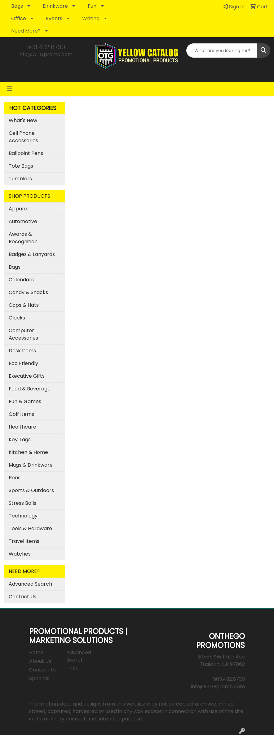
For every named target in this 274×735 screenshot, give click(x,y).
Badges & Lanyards (32, 254)
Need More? (26, 30)
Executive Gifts (27, 376)
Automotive (23, 221)
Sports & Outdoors (31, 490)
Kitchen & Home (28, 452)
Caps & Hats (24, 305)
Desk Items (22, 350)
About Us (40, 661)
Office (18, 18)
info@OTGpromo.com (46, 54)
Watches (20, 553)
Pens (14, 477)
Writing (90, 18)
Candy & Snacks (28, 292)
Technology (23, 515)
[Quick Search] (221, 50)
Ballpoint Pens (26, 153)
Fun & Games (25, 401)
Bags (17, 6)
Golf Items (21, 414)
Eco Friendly (23, 363)
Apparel (19, 208)
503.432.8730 (45, 47)
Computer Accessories (23, 334)
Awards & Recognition (23, 238)
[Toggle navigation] (9, 89)
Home (36, 652)
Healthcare (22, 426)
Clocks (17, 317)
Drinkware (55, 6)
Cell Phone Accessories (23, 137)
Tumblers (20, 178)
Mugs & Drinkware (31, 465)
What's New (23, 120)
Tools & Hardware (30, 528)
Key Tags (20, 439)
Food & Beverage (30, 388)
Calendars (21, 279)
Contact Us (22, 596)
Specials (39, 678)
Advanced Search (30, 584)
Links (72, 668)
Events (54, 18)
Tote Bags (21, 165)
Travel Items (24, 541)
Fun (92, 6)
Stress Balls (22, 503)
